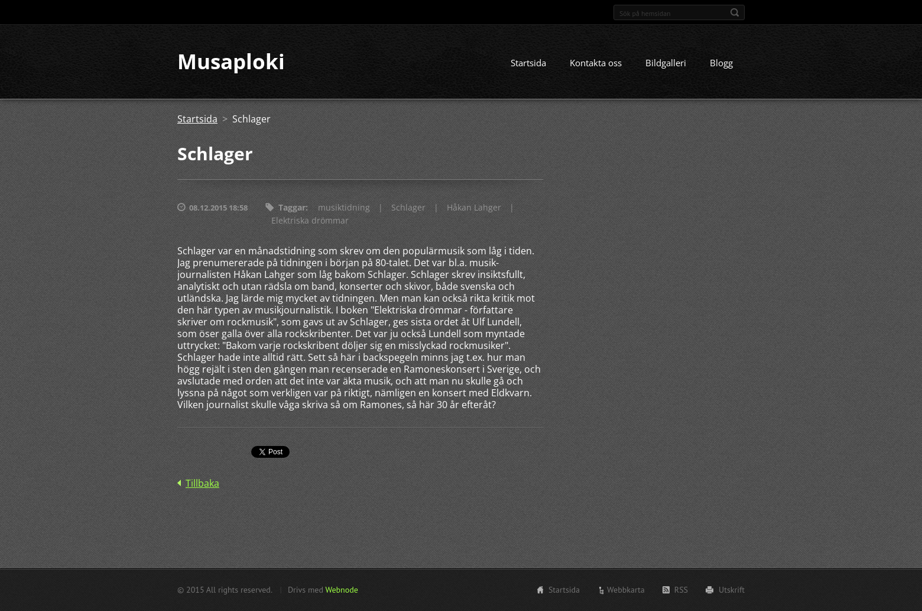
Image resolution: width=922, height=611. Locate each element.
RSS (681, 589)
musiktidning (344, 208)
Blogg (721, 63)
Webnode (341, 589)
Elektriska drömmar (310, 221)
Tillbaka (202, 483)
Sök (734, 12)
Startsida (528, 63)
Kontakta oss (596, 63)
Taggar (292, 208)
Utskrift (732, 589)
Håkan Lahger (474, 208)
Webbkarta (626, 589)
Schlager (408, 208)
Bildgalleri (665, 63)
